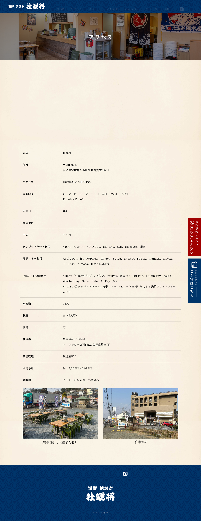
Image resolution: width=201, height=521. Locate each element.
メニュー (95, 6)
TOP (60, 6)
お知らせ (113, 6)
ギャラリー (132, 6)
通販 (167, 6)
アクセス (152, 6)
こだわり (76, 6)
